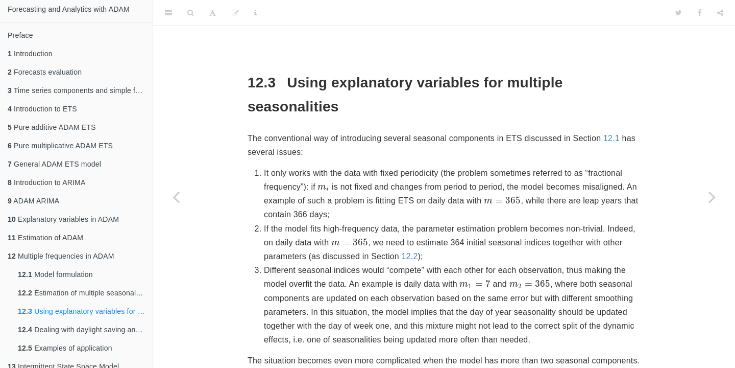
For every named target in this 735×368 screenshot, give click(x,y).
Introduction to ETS (42, 109)
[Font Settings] (213, 13)
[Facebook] (699, 13)
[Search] (191, 13)
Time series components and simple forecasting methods (80, 90)
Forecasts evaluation (45, 72)
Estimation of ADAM (45, 238)
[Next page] (712, 197)
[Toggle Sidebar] (168, 13)
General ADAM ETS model (54, 164)
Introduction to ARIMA (46, 182)
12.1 (611, 138)
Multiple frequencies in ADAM (61, 256)
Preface (20, 35)
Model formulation (55, 274)
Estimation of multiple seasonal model (85, 293)
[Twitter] (679, 13)
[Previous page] (176, 197)
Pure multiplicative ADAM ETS (60, 146)
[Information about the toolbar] (255, 13)
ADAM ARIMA (33, 201)
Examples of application (65, 348)
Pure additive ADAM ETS (52, 127)
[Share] (720, 13)
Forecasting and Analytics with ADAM (69, 9)
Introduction (30, 54)
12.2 (410, 256)
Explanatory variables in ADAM (63, 219)
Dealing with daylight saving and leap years (85, 330)
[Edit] (235, 13)
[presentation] (323, 188)
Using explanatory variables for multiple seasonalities (85, 311)
